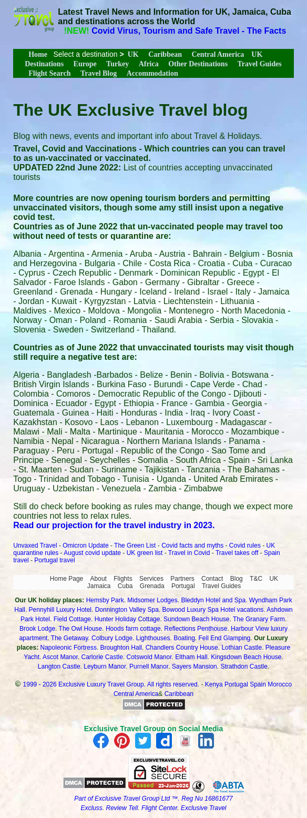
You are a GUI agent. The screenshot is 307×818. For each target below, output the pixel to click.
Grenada (152, 586)
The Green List (135, 545)
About (98, 578)
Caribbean (165, 54)
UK (133, 54)
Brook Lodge (37, 628)
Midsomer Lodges (152, 600)
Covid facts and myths (192, 545)
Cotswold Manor (149, 657)
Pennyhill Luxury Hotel (60, 609)
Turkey (117, 64)
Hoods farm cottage (133, 628)
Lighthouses (153, 638)
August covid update (92, 553)
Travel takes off (237, 553)
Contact (212, 578)
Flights (123, 578)
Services (151, 578)
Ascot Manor (60, 657)
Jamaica (99, 586)
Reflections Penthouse (195, 628)
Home (37, 54)
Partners (182, 578)
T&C (256, 578)
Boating (184, 638)
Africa (149, 64)
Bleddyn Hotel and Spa (213, 600)
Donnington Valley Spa (127, 609)
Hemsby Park (105, 600)
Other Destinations (198, 64)
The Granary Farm (259, 619)
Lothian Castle (241, 647)
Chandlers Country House (182, 647)
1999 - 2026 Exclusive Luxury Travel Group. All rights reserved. (111, 684)
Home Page (66, 578)
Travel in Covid (189, 553)
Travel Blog (98, 73)
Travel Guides (260, 64)
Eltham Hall (191, 657)
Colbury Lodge (111, 638)
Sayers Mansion (194, 666)
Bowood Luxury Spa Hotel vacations (213, 609)
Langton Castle (59, 666)
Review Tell (122, 808)
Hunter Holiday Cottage (127, 619)
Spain (258, 684)
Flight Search (49, 73)
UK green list (145, 553)
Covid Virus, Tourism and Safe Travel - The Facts (188, 30)
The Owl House (81, 628)
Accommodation (152, 73)
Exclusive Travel (203, 808)
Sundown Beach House (196, 619)
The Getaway (69, 638)
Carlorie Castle (101, 657)
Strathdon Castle (243, 666)
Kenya (214, 684)
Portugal (183, 586)
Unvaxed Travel (35, 545)
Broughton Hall (121, 647)
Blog (236, 578)
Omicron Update (85, 545)
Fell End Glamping (225, 638)
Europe (85, 64)
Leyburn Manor (105, 666)
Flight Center (159, 808)
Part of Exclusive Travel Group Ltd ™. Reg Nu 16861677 (153, 798)
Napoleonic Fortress (68, 647)
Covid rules (245, 545)
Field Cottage (72, 619)
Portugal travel (54, 560)
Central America (217, 54)
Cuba (125, 586)
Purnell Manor (148, 666)
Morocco (280, 684)
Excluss (92, 808)
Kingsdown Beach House (246, 657)
